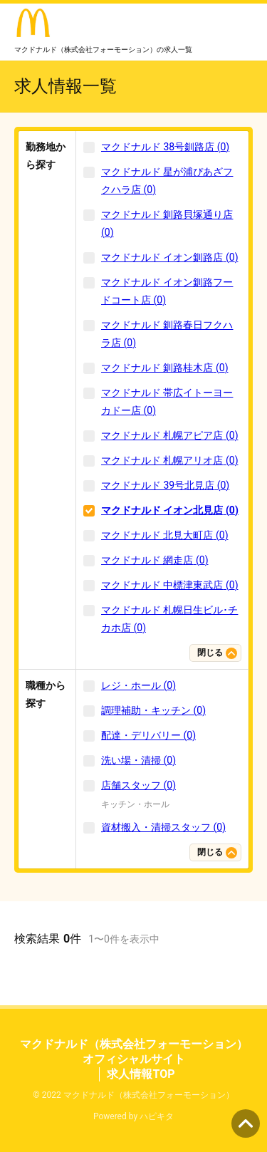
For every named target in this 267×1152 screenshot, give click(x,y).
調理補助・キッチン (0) (153, 710)
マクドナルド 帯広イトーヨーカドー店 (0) (167, 401)
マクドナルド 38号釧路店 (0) (165, 146)
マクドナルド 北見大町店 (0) (165, 535)
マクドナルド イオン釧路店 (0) (170, 257)
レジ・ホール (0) (138, 685)
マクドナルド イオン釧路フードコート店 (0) (167, 291)
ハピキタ (157, 1116)
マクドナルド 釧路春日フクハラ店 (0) (167, 333)
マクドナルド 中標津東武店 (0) (170, 585)
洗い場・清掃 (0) (138, 760)
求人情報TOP (140, 1074)
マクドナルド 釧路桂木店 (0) (165, 367)
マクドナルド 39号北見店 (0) (165, 485)
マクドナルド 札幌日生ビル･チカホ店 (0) (169, 618)
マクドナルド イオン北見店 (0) (170, 510)
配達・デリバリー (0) (148, 735)
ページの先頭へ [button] (245, 1123)
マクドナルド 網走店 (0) (155, 560)
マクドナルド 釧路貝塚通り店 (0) (167, 223)
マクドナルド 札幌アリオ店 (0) (170, 460)
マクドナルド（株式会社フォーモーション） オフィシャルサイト (134, 1051)
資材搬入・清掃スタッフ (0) (163, 827)
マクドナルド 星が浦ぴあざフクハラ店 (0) (167, 180)
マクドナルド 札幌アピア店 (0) (170, 435)
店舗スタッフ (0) (138, 785)
